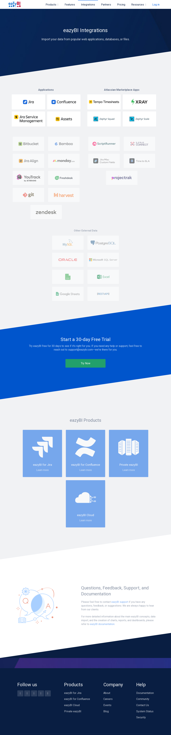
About (106, 693)
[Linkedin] (41, 693)
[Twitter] (34, 693)
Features (70, 4)
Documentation (145, 693)
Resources (137, 4)
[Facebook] (20, 693)
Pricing (121, 4)
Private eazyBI (72, 711)
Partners (106, 4)
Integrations (88, 4)
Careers (108, 699)
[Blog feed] (48, 693)
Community (142, 699)
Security (141, 717)
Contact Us (142, 705)
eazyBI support (120, 625)
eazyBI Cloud (72, 705)
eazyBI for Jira (72, 693)
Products (51, 4)
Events (107, 705)
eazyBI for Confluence (77, 699)
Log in (155, 4)
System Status (144, 711)
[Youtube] (27, 693)
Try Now (85, 363)
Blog (106, 711)
